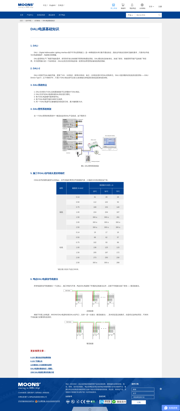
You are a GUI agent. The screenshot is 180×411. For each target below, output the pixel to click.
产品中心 (30, 15)
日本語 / (61, 5)
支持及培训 (41, 15)
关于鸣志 (62, 15)
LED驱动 (37, 21)
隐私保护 (31, 393)
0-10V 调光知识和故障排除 (40, 358)
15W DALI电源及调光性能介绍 (42, 372)
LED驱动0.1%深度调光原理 (41, 365)
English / (52, 5)
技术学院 (28, 21)
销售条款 (46, 393)
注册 (160, 6)
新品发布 (52, 15)
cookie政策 (22, 393)
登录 (151, 6)
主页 (21, 15)
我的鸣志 (133, 8)
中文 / (45, 5)
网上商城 (114, 8)
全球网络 (142, 8)
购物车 (123, 8)
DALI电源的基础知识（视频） (41, 369)
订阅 (139, 402)
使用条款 (38, 393)
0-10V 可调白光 (36, 361)
